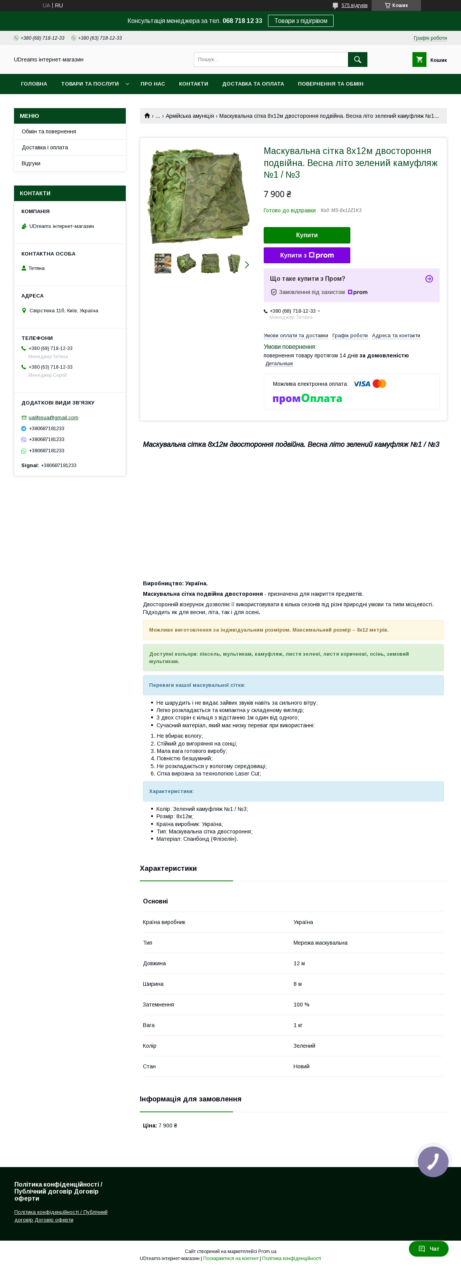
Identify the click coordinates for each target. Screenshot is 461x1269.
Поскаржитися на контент (231, 1258)
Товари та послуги (90, 84)
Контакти (193, 84)
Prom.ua (267, 1251)
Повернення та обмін (331, 84)
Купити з (307, 255)
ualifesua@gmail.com (53, 417)
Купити (307, 235)
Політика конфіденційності (291, 1258)
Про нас (153, 84)
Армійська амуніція (190, 116)
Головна (34, 84)
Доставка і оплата (45, 147)
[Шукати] (357, 59)
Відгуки (31, 163)
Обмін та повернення (49, 131)
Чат (428, 1248)
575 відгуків (355, 5)
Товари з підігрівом (300, 21)
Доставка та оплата (253, 84)
